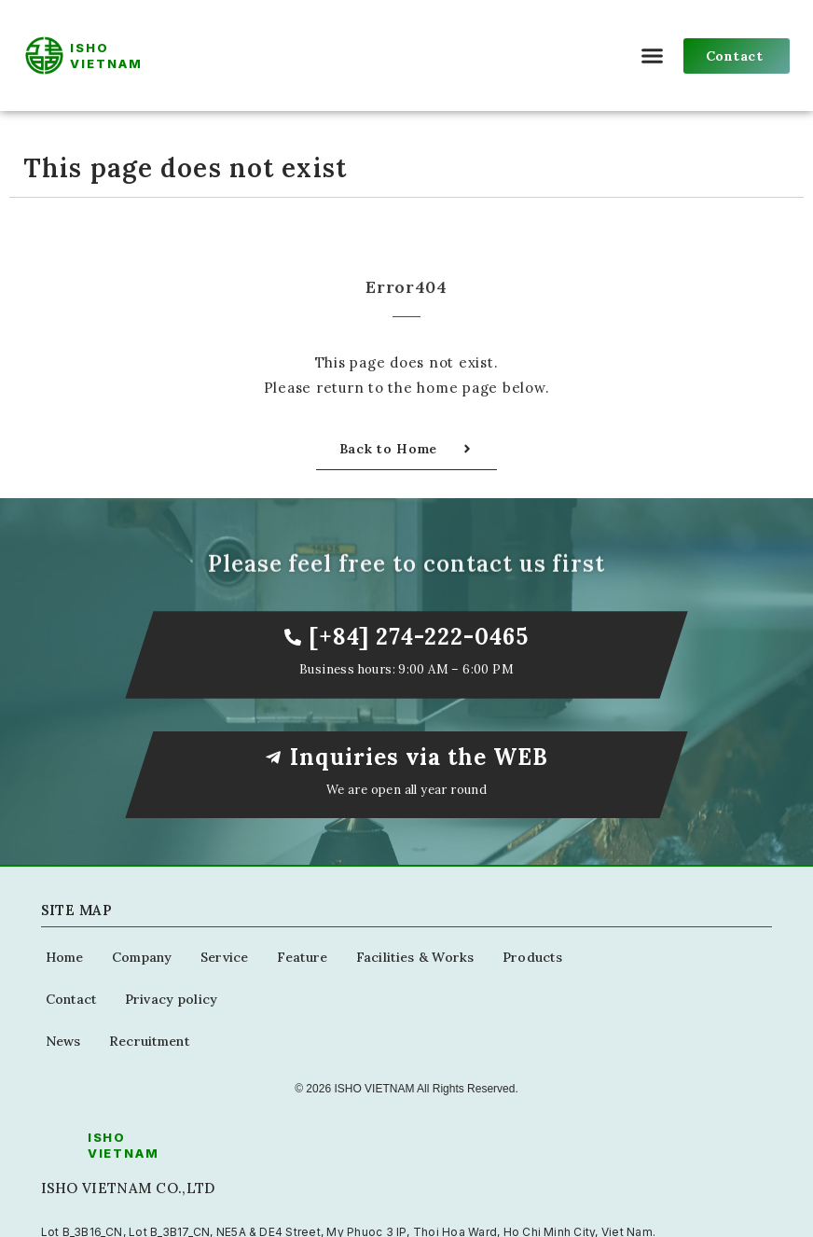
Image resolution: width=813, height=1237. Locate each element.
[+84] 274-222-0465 (419, 636)
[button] (652, 56)
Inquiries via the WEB (419, 757)
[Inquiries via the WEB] (273, 757)
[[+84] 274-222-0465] (292, 637)
